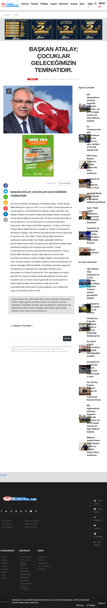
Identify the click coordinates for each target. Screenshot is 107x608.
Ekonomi (63, 4)
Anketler (41, 560)
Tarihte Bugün (26, 574)
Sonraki (3, 475)
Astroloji (41, 569)
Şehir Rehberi (25, 584)
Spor (82, 4)
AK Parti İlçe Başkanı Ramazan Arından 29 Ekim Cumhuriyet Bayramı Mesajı (94, 391)
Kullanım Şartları (31, 521)
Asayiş (73, 4)
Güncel (25, 4)
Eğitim (4, 578)
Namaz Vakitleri (23, 564)
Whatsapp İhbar (31, 524)
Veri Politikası (7, 527)
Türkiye (34, 4)
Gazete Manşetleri (24, 588)
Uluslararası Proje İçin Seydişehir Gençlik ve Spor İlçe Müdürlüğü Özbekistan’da (93, 327)
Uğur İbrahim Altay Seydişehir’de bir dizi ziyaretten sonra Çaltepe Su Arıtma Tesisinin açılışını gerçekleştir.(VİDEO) (93, 283)
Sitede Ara (42, 557)
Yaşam (53, 4)
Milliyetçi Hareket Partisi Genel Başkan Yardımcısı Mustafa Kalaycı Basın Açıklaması (93, 446)
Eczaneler (24, 568)
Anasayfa (6, 15)
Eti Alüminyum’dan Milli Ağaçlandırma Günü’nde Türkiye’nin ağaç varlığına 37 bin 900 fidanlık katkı (94, 138)
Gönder (67, 339)
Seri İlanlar (24, 580)
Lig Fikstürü (25, 571)
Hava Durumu (26, 557)
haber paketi (5, 605)
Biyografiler (43, 563)
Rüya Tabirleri (44, 566)
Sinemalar (24, 577)
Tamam (91, 605)
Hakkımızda (6, 521)
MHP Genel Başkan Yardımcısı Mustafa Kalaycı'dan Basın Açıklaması (92, 164)
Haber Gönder (30, 527)
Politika (44, 4)
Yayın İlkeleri (6, 524)
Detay (80, 605)
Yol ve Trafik (25, 560)
